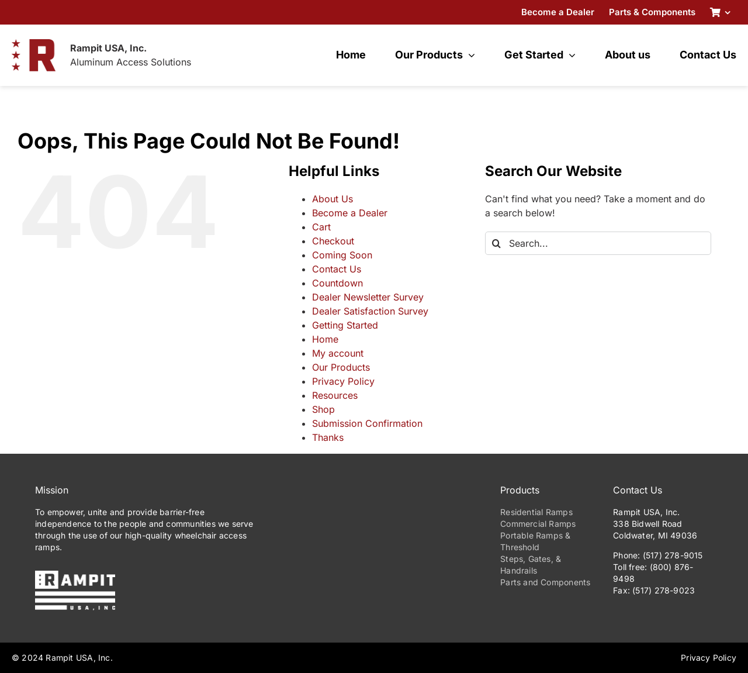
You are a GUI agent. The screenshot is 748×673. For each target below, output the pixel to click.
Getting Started (345, 325)
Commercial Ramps (538, 524)
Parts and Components (545, 582)
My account (337, 353)
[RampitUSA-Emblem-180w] (34, 44)
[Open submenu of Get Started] (569, 55)
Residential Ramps (536, 512)
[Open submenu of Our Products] (469, 55)
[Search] (496, 243)
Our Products (341, 367)
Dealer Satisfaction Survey (370, 311)
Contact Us (336, 269)
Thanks (328, 437)
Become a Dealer (349, 213)
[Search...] (598, 243)
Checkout (333, 241)
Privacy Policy (343, 381)
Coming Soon (342, 255)
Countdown (337, 283)
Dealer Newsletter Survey (368, 297)
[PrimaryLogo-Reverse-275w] (75, 575)
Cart (321, 227)
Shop (323, 409)
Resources (335, 395)
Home (325, 339)
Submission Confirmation (367, 423)
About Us (332, 199)
